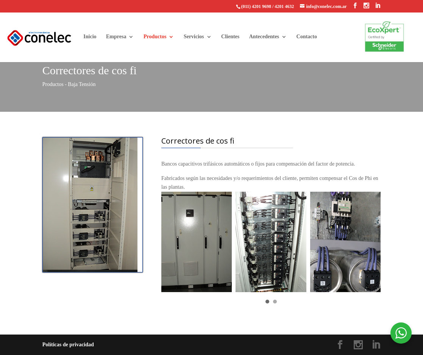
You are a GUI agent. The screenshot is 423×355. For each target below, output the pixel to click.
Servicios (194, 36)
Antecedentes (264, 36)
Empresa (116, 36)
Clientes (230, 36)
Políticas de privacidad (68, 344)
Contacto (307, 36)
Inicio (89, 36)
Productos (155, 36)
